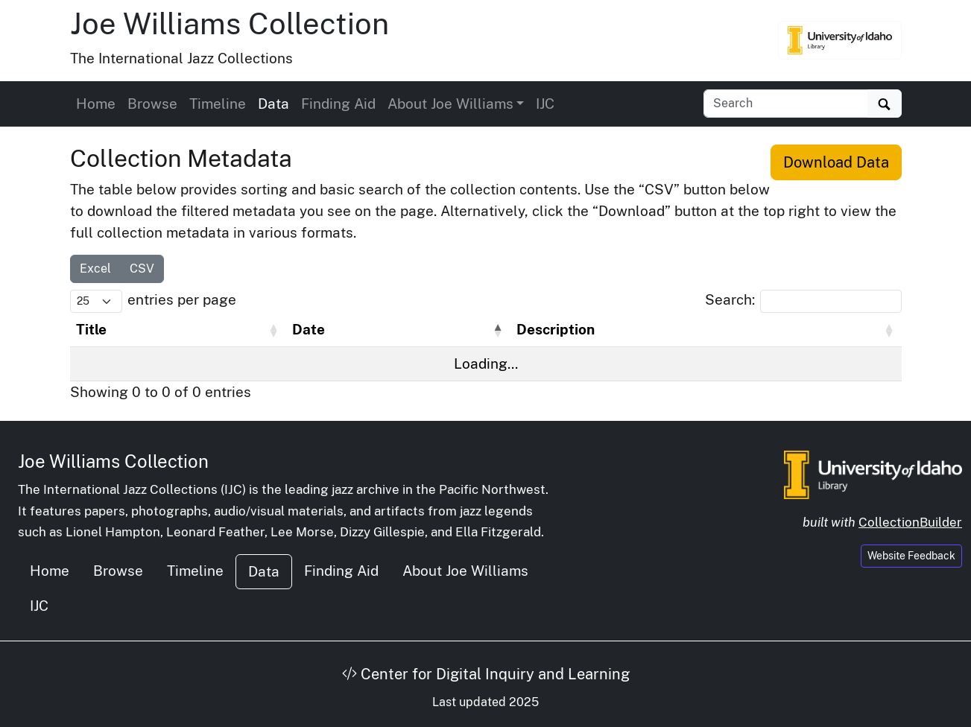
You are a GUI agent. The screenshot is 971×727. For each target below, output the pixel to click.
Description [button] (555, 329)
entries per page (181, 299)
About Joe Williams (465, 570)
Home (96, 103)
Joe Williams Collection (229, 23)
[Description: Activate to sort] (706, 329)
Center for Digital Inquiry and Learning (486, 674)
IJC (545, 103)
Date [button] (308, 329)
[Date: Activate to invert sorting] (398, 329)
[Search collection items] (785, 103)
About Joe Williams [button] (450, 103)
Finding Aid (338, 103)
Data (273, 103)
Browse (152, 103)
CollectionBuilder (910, 522)
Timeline (217, 103)
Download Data (836, 162)
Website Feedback (911, 556)
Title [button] (91, 329)
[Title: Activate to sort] (178, 329)
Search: (730, 299)
